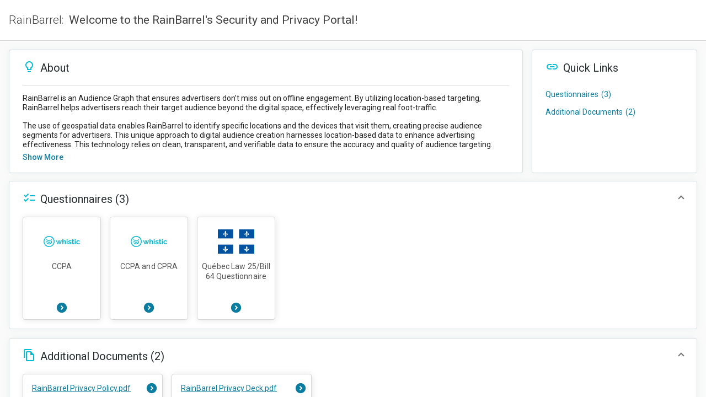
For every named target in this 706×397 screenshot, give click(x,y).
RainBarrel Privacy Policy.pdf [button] (81, 388)
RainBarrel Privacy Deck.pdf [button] (229, 388)
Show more (43, 157)
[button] (265, 67)
